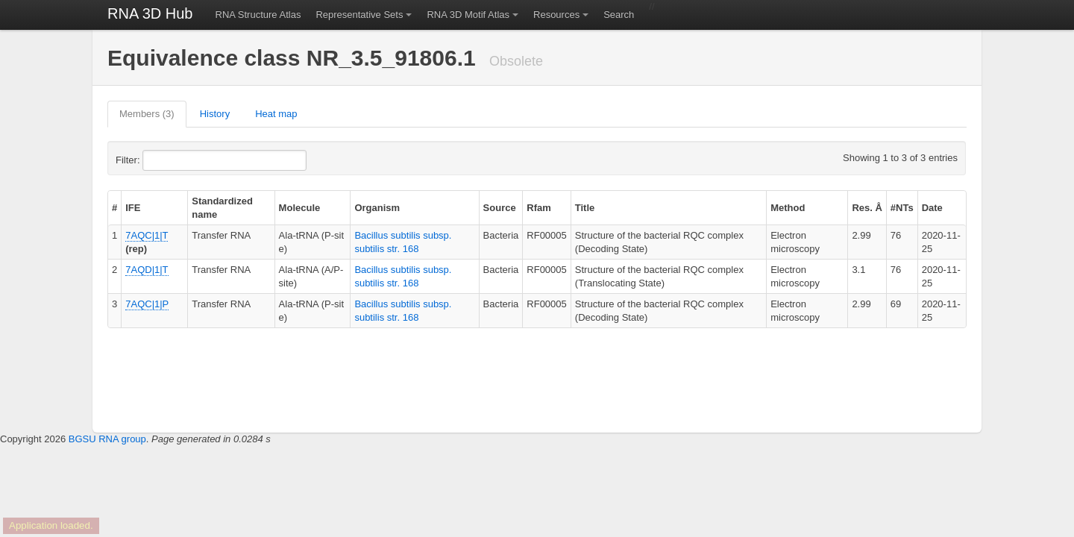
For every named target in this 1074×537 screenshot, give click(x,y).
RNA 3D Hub (150, 13)
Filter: (164, 160)
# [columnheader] (114, 207)
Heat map (276, 113)
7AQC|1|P (147, 304)
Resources (556, 14)
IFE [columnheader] (132, 207)
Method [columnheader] (787, 207)
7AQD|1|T (146, 269)
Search (618, 14)
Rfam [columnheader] (539, 207)
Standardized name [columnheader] (222, 207)
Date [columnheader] (932, 207)
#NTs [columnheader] (902, 207)
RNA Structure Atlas (258, 14)
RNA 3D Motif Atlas (468, 14)
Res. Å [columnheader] (867, 207)
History (215, 113)
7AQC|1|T (146, 235)
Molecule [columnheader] (300, 207)
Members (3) (147, 113)
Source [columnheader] (499, 207)
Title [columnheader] (585, 207)
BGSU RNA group (107, 439)
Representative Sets (359, 14)
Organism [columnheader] (377, 207)
